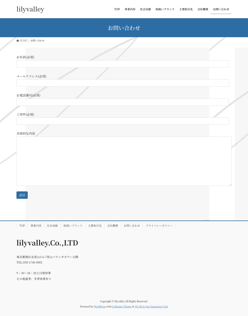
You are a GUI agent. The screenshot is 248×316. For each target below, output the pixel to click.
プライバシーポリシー (159, 225)
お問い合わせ (132, 225)
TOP (22, 225)
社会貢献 (52, 225)
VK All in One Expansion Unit (151, 306)
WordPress (100, 306)
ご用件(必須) (122, 118)
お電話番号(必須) (122, 99)
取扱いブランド (73, 225)
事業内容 (36, 225)
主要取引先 (95, 225)
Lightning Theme (122, 306)
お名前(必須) (122, 61)
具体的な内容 (124, 158)
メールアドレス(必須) (122, 80)
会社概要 (112, 225)
